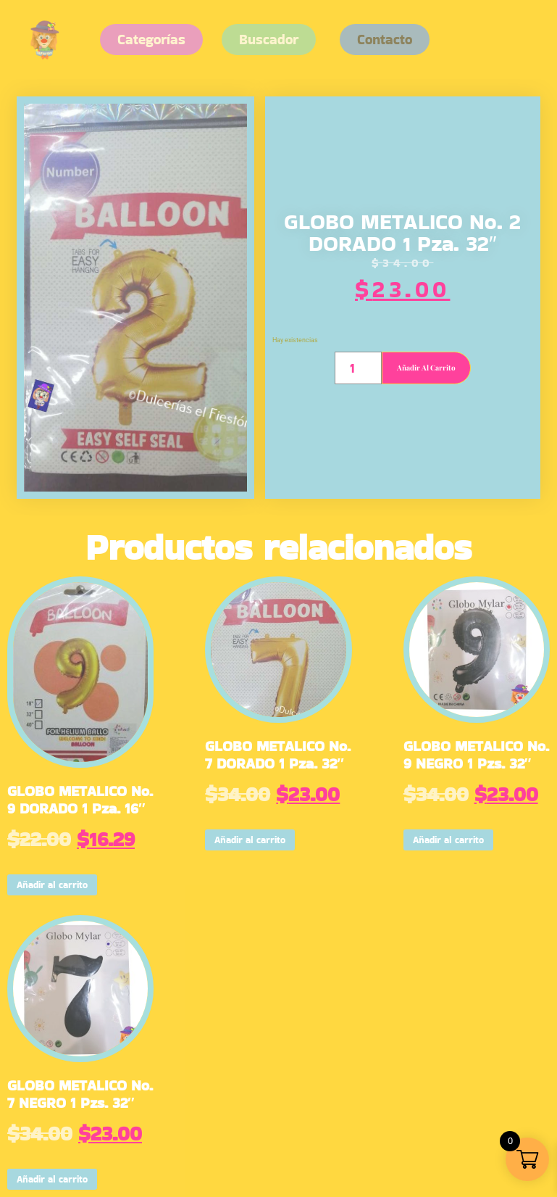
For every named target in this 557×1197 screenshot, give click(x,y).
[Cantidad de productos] (358, 368)
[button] (385, 39)
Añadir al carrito (426, 368)
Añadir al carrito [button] (52, 885)
